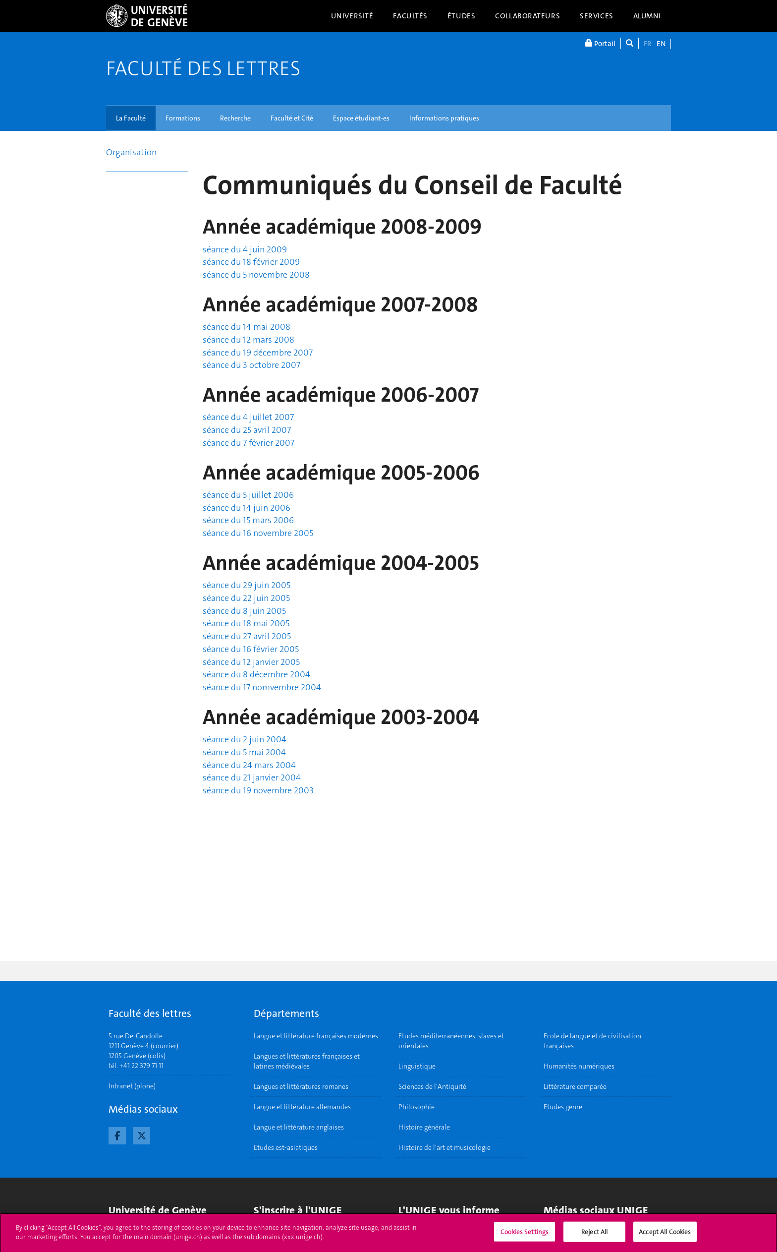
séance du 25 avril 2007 (247, 430)
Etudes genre (563, 1106)
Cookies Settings (524, 1235)
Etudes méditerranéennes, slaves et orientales (451, 1040)
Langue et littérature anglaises (299, 1127)
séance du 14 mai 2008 (246, 327)
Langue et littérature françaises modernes (316, 1035)
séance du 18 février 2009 (251, 262)
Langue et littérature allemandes (302, 1106)
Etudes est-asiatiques (286, 1147)
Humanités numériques (579, 1066)
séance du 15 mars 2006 (248, 520)
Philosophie (416, 1106)
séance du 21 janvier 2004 (252, 777)
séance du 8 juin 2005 (244, 611)
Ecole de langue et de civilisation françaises (592, 1040)
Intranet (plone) (132, 1085)
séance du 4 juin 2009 (245, 249)
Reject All (594, 1235)
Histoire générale (424, 1127)
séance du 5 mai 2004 (244, 752)
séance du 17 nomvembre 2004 (262, 687)
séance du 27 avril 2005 (247, 636)
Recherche (235, 118)
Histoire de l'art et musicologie (444, 1147)
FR (648, 44)
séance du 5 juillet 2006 (248, 495)
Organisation (131, 152)
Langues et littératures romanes (301, 1086)
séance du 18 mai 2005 (246, 623)
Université (352, 16)
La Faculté (131, 118)
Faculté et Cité (292, 118)
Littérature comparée (575, 1086)
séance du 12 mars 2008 (248, 340)
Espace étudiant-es (361, 118)
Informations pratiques (444, 118)
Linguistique (417, 1066)
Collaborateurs (527, 16)
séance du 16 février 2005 (251, 649)
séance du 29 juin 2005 (246, 585)
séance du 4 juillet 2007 (248, 417)
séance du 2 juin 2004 (244, 739)
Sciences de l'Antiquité (432, 1086)
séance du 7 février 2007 (248, 443)
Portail (600, 43)
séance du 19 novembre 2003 (258, 790)
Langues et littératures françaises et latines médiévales (307, 1061)
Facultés (410, 16)
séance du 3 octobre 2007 (251, 365)
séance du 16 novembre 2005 (258, 533)
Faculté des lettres (203, 68)
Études (461, 16)
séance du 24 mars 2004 (249, 765)
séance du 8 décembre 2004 (256, 674)
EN (661, 44)
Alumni (647, 16)
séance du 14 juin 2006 (246, 508)
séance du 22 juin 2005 (246, 598)
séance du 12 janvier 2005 (251, 662)
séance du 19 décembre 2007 (258, 352)
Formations (183, 118)
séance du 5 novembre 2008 (256, 275)
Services (596, 16)
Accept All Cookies (665, 1235)
